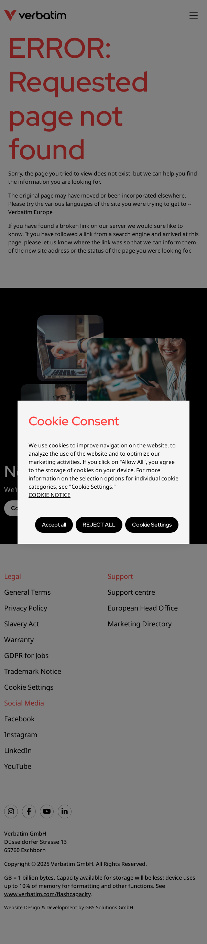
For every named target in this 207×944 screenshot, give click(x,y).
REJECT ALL (99, 524)
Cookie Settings (152, 524)
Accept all (54, 524)
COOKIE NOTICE (49, 495)
